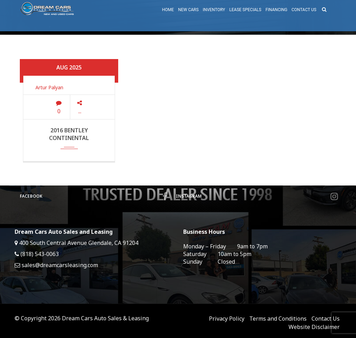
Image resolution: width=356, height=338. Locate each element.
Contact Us (326, 318)
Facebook (93, 196)
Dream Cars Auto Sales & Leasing (105, 318)
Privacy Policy (226, 318)
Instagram (257, 196)
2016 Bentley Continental (69, 134)
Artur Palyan (49, 87)
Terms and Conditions (278, 318)
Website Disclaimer (314, 327)
